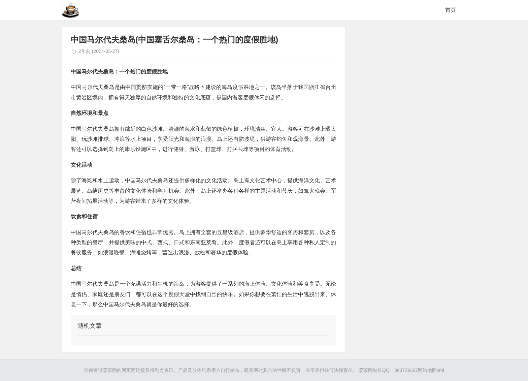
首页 (450, 10)
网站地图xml (431, 370)
